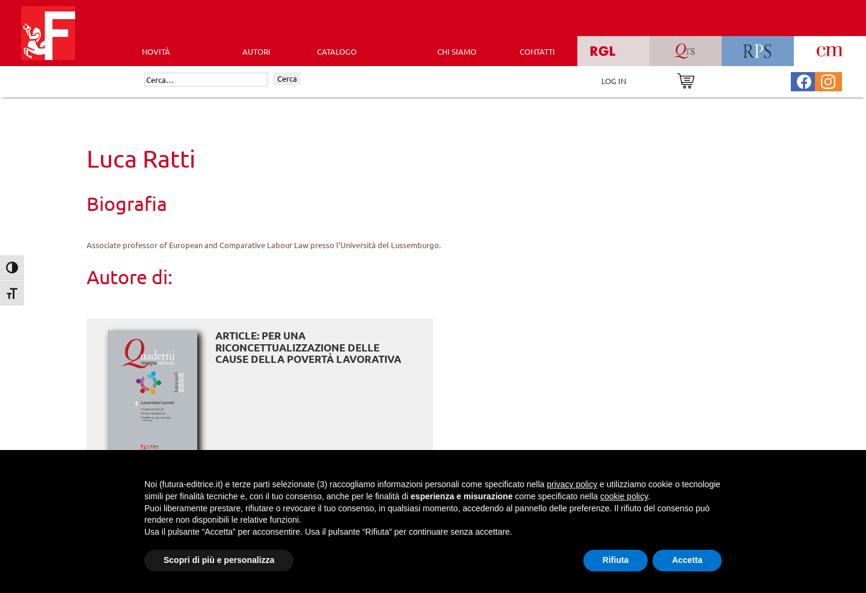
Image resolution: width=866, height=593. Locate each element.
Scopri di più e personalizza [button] (219, 560)
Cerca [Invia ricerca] (287, 78)
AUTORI (256, 51)
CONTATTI (537, 51)
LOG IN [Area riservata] (613, 81)
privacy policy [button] (572, 484)
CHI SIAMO (456, 51)
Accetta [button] (687, 560)
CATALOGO (337, 51)
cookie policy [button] (624, 496)
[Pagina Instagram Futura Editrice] (828, 80)
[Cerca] (206, 80)
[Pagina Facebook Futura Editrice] (804, 80)
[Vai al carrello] (686, 80)
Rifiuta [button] (616, 560)
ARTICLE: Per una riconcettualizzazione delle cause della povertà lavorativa (308, 347)
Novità (156, 51)
